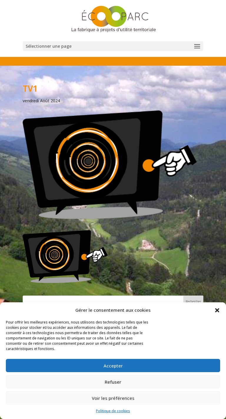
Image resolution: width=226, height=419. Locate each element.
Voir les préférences (113, 398)
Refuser (113, 382)
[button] (217, 310)
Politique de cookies (113, 410)
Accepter (113, 366)
